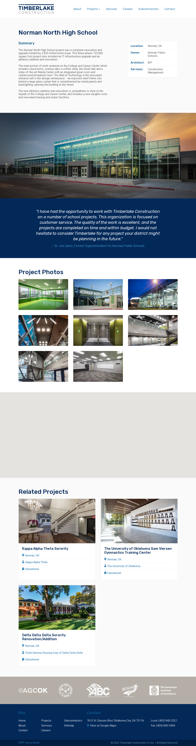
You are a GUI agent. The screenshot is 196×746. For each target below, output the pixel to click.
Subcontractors (148, 9)
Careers (128, 9)
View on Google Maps (103, 725)
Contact (170, 9)
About (77, 9)
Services (111, 9)
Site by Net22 (32, 742)
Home (22, 720)
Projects (46, 720)
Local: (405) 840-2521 (164, 720)
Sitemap (69, 725)
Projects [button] (92, 9)
